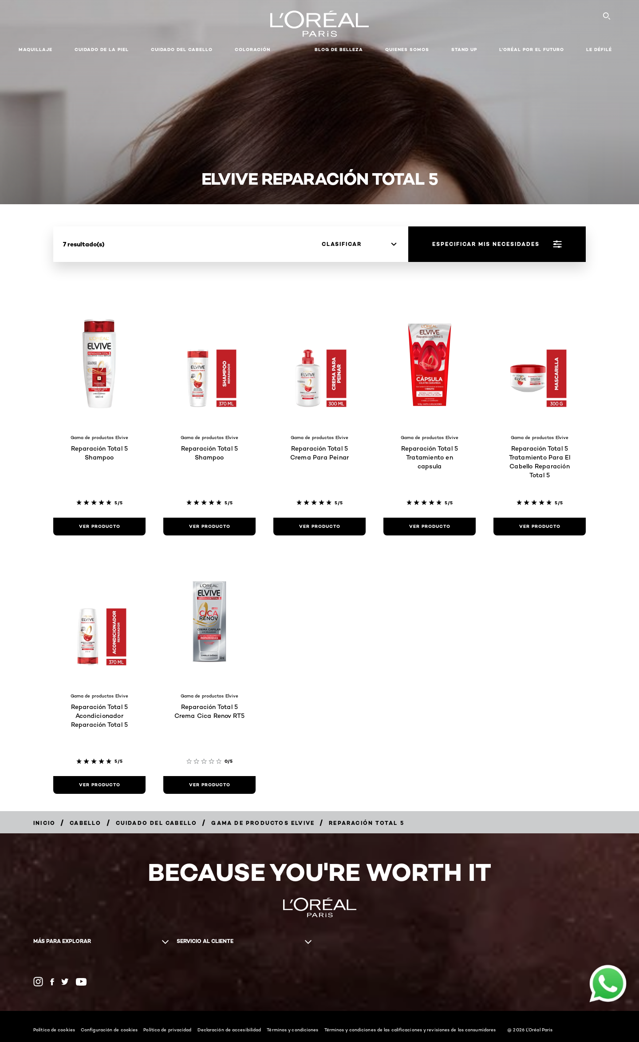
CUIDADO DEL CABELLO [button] (182, 49)
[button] (292, 49)
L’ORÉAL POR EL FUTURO (531, 49)
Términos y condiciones (292, 1029)
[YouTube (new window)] (81, 982)
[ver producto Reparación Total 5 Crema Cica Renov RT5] (209, 785)
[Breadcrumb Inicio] (44, 823)
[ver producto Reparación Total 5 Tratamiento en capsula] (429, 526)
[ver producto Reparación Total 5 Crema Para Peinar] (319, 526)
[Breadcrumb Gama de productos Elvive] (263, 823)
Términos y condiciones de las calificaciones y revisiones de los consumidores (410, 1029)
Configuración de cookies (109, 1029)
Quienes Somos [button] (407, 49)
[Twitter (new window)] (65, 981)
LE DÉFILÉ (599, 49)
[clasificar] (359, 244)
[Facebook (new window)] (52, 982)
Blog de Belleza (339, 49)
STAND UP (464, 49)
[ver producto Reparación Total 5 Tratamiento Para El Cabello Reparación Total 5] (539, 526)
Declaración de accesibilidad (229, 1029)
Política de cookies (54, 1029)
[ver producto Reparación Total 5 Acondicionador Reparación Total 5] (99, 785)
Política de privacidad (167, 1029)
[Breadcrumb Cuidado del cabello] (156, 823)
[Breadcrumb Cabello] (85, 823)
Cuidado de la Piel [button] (102, 49)
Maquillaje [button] (35, 49)
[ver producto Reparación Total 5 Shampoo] (99, 526)
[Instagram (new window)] (38, 982)
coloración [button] (252, 49)
